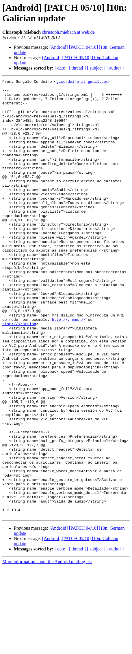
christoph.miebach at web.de (68, 32)
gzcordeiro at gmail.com (82, 82)
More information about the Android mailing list (47, 648)
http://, (61, 367)
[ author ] (115, 67)
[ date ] (61, 67)
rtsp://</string (19, 373)
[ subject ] (96, 67)
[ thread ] (77, 67)
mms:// (79, 367)
